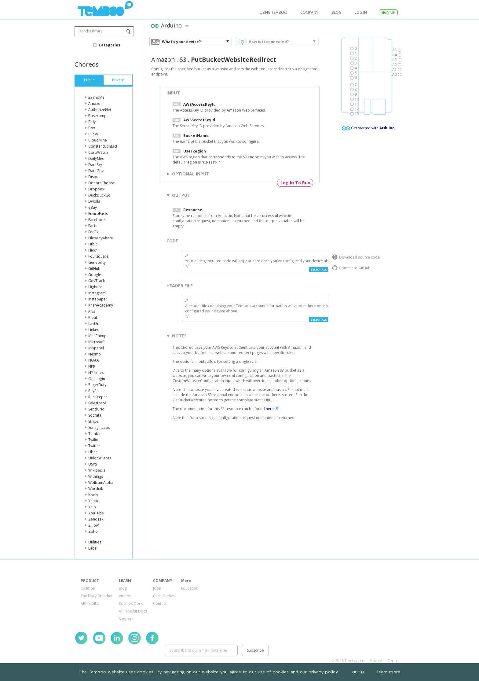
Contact (159, 603)
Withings (95, 476)
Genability (97, 262)
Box (91, 128)
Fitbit (92, 244)
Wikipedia (96, 470)
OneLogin (96, 378)
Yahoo (94, 500)
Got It (358, 672)
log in (361, 12)
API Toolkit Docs (133, 611)
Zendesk (95, 519)
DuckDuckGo (99, 195)
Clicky (93, 134)
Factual (94, 225)
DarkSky (95, 164)
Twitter (94, 445)
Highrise (95, 286)
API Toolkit (90, 603)
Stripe (93, 421)
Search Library (90, 31)
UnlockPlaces (99, 458)
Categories (109, 45)
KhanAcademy (100, 305)
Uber (92, 452)
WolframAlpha (100, 482)
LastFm (94, 323)
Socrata (94, 415)
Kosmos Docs (131, 603)
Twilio (93, 439)
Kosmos (88, 588)
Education (189, 588)
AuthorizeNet (99, 109)
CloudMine (97, 140)
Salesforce (97, 403)
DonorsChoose (101, 183)
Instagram (97, 293)
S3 (183, 59)
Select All (319, 269)
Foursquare (98, 256)
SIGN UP (388, 12)
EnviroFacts (98, 213)
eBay (92, 207)
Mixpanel (96, 348)
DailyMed (96, 158)
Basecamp (97, 115)
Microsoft (96, 341)
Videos (125, 595)
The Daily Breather (97, 595)
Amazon (95, 103)
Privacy (376, 660)
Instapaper (97, 299)
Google (94, 274)
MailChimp (97, 335)
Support (126, 618)
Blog (336, 12)
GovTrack (96, 280)
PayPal (94, 390)
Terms (393, 660)
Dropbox (96, 189)
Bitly (92, 121)
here (270, 408)
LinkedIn (95, 329)
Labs (92, 548)
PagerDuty (97, 384)
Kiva (91, 311)
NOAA (93, 360)
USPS (92, 464)
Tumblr (94, 433)
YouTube (96, 513)
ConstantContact (102, 146)
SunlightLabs (99, 427)
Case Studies (164, 595)
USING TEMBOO (273, 12)
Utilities (94, 542)
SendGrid (96, 409)
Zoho (93, 531)
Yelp (92, 507)
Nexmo (94, 354)
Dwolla (94, 201)
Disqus (94, 176)
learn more (388, 671)
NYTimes (96, 372)
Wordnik (95, 488)
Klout (92, 317)
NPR (91, 366)
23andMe (96, 97)
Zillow (93, 525)
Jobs (157, 588)
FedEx (93, 231)
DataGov (96, 170)
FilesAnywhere (100, 238)
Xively (93, 494)
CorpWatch (98, 152)
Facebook (96, 219)
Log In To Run (295, 183)
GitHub (94, 268)
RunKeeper (97, 396)
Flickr (92, 250)
